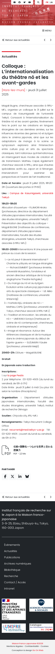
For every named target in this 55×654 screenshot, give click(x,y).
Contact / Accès (15, 582)
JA (51, 2)
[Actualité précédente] (44, 40)
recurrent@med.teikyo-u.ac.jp (26, 429)
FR (47, 2)
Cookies (45, 646)
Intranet (9, 588)
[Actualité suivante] (50, 40)
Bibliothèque (12, 570)
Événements (12, 545)
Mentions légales (15, 646)
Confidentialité (32, 646)
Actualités (9, 56)
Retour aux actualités (16, 40)
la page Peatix (15, 375)
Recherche (11, 576)
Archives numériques (17, 563)
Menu (46, 30)
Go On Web (37, 650)
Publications (12, 557)
